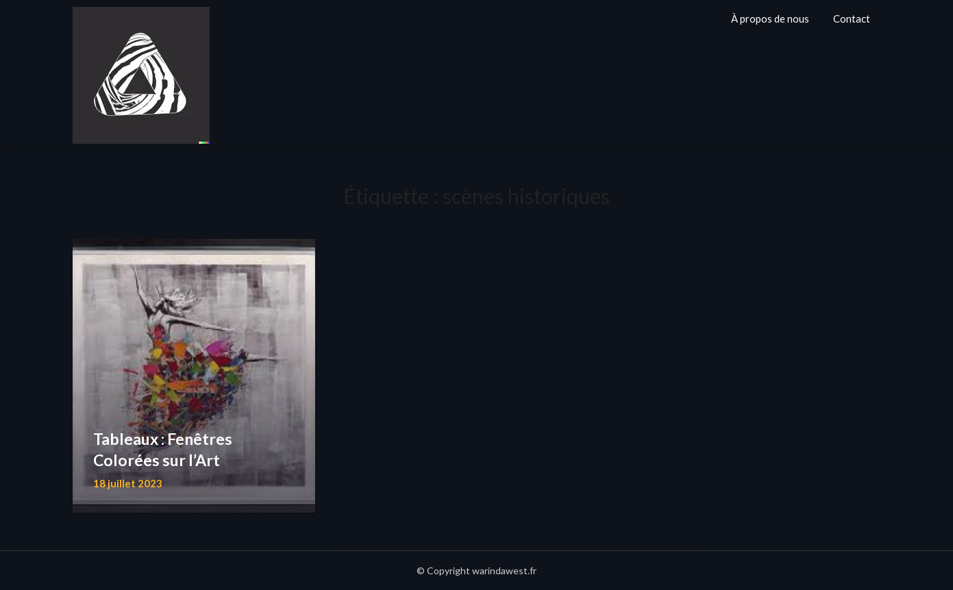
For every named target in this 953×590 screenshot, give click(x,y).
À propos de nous (770, 18)
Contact (851, 18)
